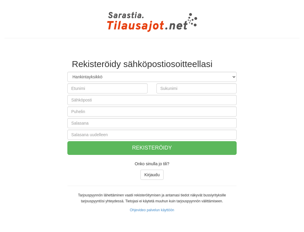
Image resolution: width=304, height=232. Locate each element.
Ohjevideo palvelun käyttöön (152, 210)
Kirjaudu (151, 174)
